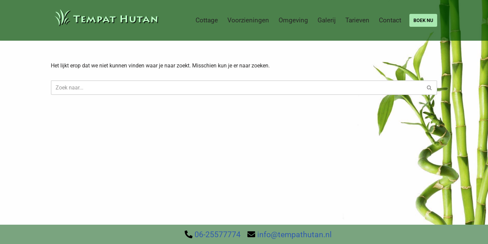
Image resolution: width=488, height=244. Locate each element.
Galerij (327, 20)
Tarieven (357, 20)
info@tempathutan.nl (294, 234)
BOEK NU (423, 20)
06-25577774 (218, 234)
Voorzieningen (248, 20)
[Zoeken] (236, 87)
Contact (390, 20)
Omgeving (293, 20)
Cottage (207, 20)
